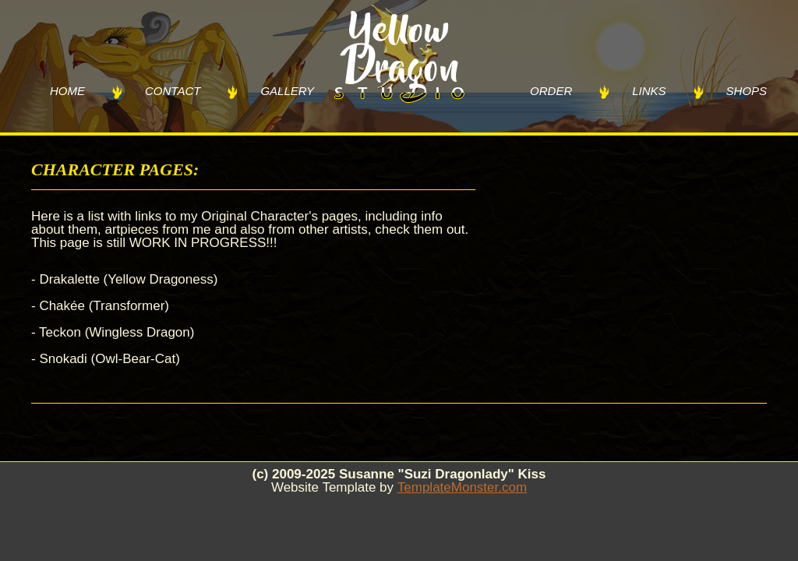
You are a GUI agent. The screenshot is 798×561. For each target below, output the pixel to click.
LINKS (649, 90)
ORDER (551, 90)
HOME (67, 90)
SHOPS (747, 90)
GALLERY (287, 90)
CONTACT (172, 90)
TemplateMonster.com (462, 487)
